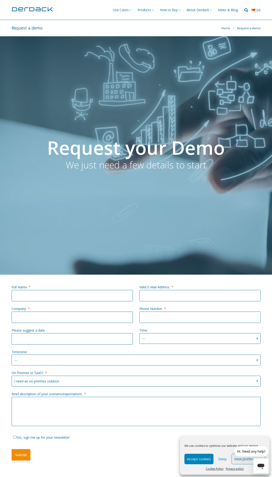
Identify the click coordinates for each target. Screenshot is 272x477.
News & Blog (228, 10)
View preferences (248, 459)
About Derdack (198, 10)
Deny (222, 459)
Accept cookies (199, 459)
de (256, 10)
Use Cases (121, 10)
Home (225, 28)
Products (144, 10)
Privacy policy (235, 469)
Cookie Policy (214, 469)
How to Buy (169, 10)
